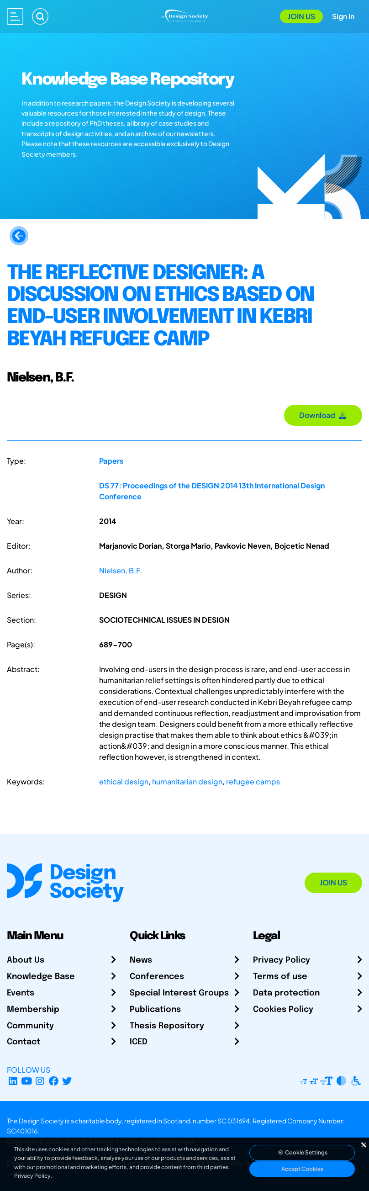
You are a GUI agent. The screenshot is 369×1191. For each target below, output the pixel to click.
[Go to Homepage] (185, 15)
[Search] (40, 16)
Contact (23, 1042)
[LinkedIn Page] (13, 1080)
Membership (33, 1010)
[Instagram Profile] (40, 1080)
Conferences (157, 977)
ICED (139, 1042)
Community (30, 1026)
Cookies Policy (283, 1010)
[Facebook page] (53, 1080)
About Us (25, 960)
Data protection (286, 993)
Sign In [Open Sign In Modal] (343, 16)
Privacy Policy (281, 960)
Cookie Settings (302, 1152)
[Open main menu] (15, 16)
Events (20, 993)
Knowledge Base (41, 977)
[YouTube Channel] (27, 1080)
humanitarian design (187, 781)
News (141, 960)
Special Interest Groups (179, 993)
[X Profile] (67, 1080)
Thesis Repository (167, 1026)
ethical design (123, 781)
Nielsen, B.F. (120, 570)
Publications (155, 1010)
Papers (111, 461)
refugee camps (253, 781)
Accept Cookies (302, 1168)
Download (323, 415)
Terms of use (280, 977)
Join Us (301, 16)
